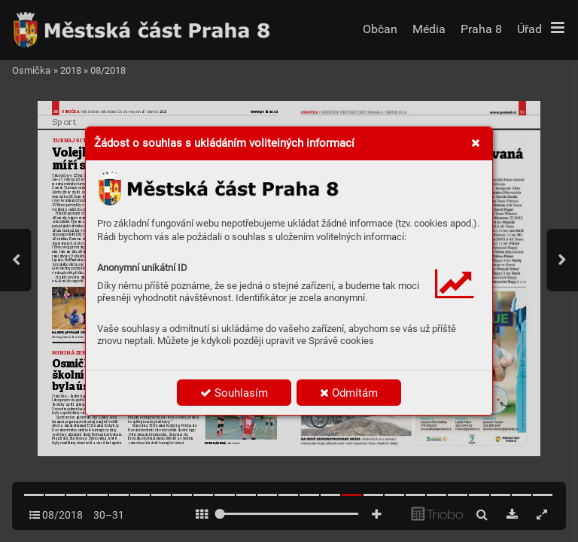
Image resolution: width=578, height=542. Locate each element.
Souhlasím (234, 393)
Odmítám (349, 393)
